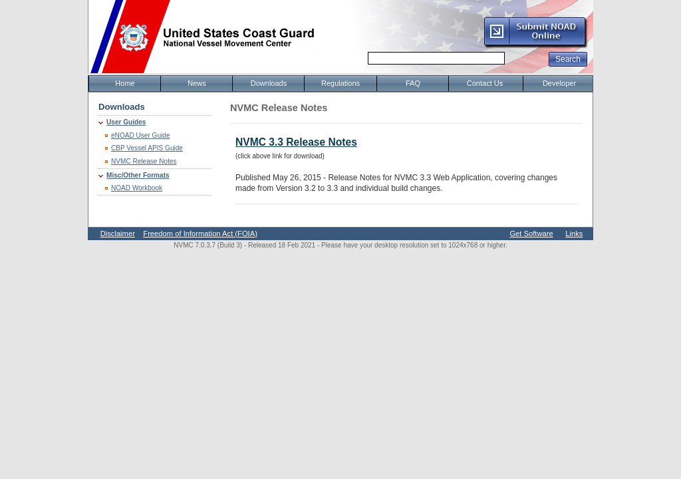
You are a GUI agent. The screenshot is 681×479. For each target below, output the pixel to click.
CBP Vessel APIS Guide (147, 148)
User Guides (126, 122)
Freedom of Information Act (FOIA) (200, 234)
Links (574, 234)
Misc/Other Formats (138, 175)
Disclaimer (117, 234)
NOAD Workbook (136, 188)
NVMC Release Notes (144, 161)
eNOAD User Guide (140, 135)
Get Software (531, 234)
